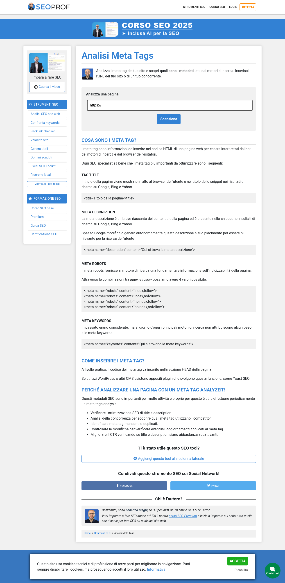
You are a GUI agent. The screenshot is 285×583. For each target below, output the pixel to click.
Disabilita (241, 570)
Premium (37, 217)
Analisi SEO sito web (45, 114)
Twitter (213, 485)
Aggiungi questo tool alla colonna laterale (171, 458)
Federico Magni (137, 510)
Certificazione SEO (44, 234)
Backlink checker (43, 131)
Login (233, 7)
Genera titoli (39, 149)
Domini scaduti (41, 157)
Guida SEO (38, 226)
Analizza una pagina (102, 94)
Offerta (248, 7)
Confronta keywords (45, 123)
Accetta (238, 561)
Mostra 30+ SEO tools (47, 184)
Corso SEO (217, 7)
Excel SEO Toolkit (43, 166)
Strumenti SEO (194, 7)
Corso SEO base (42, 208)
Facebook (124, 485)
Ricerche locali (41, 175)
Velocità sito (39, 140)
